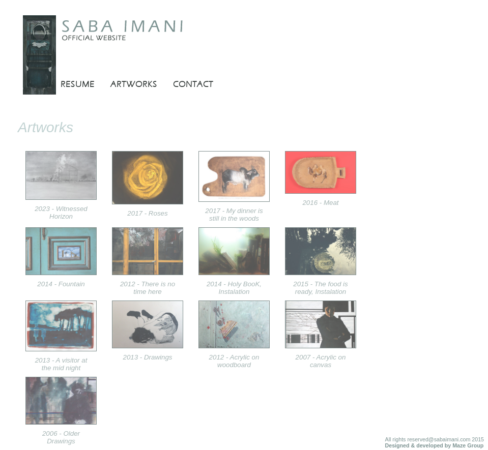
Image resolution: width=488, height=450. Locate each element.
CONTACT (193, 84)
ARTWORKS (133, 84)
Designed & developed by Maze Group (434, 445)
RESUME (78, 84)
